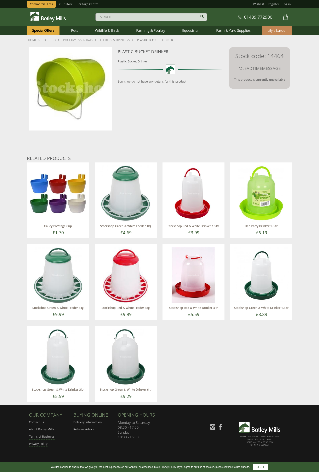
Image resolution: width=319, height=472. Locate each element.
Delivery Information (87, 422)
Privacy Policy (38, 444)
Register (273, 4)
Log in (287, 4)
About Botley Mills (41, 429)
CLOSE (260, 467)
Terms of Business (42, 436)
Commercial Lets (41, 4)
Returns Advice (83, 429)
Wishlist (258, 4)
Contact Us (36, 422)
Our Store (66, 4)
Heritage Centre (87, 4)
